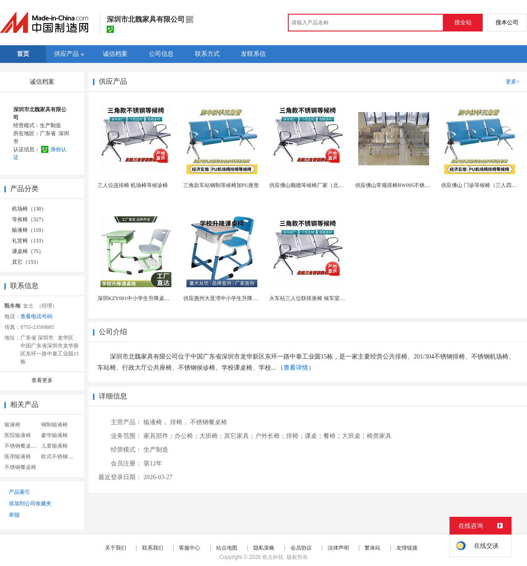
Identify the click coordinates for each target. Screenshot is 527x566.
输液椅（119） (29, 230)
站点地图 (226, 548)
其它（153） (26, 262)
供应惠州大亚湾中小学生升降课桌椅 (225, 298)
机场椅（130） (29, 209)
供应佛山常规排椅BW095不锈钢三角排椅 (403, 185)
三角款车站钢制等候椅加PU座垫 (221, 185)
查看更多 (42, 380)
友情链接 (407, 548)
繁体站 (372, 548)
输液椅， (155, 422)
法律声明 (338, 548)
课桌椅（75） (28, 251)
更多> (512, 81)
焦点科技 (272, 557)
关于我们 (115, 548)
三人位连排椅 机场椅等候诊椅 (132, 185)
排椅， (179, 422)
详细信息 (113, 396)
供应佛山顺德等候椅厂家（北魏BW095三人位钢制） (330, 185)
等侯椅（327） (29, 219)
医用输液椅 (17, 456)
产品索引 (19, 492)
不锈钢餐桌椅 (20, 467)
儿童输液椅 (54, 446)
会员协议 (301, 548)
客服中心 (189, 548)
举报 (14, 515)
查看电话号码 (36, 316)
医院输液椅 (17, 435)
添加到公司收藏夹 (30, 503)
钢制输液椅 (54, 425)
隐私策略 (264, 548)
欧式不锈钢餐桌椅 (62, 456)
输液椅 (12, 425)
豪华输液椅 (54, 435)
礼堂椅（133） (29, 241)
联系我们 (152, 548)
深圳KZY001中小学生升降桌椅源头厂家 (144, 298)
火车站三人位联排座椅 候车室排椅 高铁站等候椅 (326, 298)
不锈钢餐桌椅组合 (25, 446)
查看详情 (295, 367)
